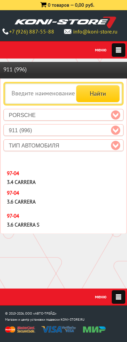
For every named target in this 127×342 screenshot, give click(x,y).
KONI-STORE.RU (73, 319)
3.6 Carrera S (23, 225)
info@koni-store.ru (95, 31)
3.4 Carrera (21, 182)
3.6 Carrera (21, 202)
